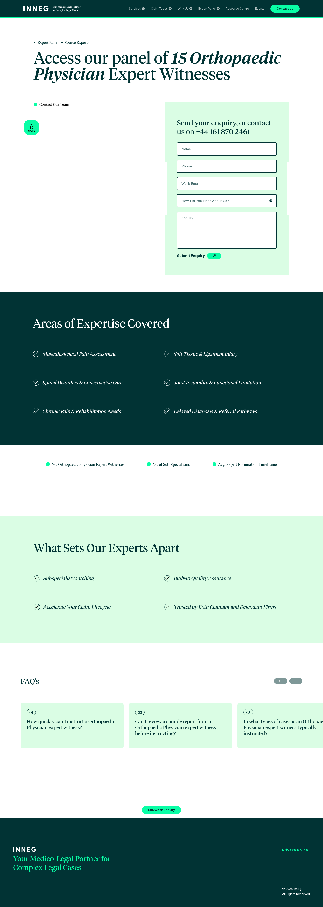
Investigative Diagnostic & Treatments (121, 14)
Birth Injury (9, 54)
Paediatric (44, 54)
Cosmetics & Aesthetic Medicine (190, 54)
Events (28, 58)
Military (217, 54)
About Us (8, 31)
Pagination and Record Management (171, 14)
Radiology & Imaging (120, 54)
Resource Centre (12, 58)
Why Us (9, 27)
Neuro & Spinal (27, 54)
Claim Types (12, 19)
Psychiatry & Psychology (152, 54)
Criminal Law (93, 23)
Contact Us (9, 67)
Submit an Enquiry (14, 625)
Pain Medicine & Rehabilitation (85, 54)
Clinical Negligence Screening (76, 14)
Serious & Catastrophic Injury (48, 23)
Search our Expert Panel (18, 40)
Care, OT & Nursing (236, 54)
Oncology (57, 54)
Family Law (76, 23)
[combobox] (23, 196)
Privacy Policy (11, 650)
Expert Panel (12, 36)
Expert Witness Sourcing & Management (29, 14)
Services (10, 10)
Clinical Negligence (15, 23)
